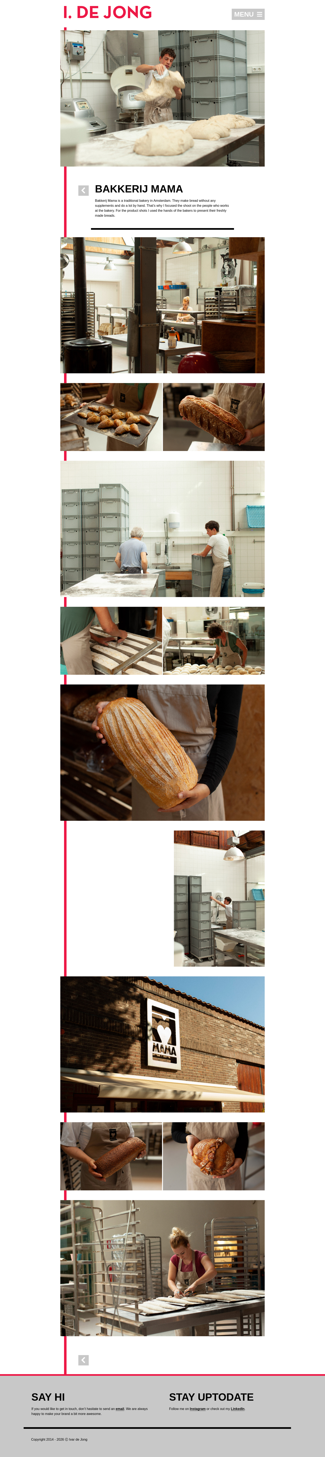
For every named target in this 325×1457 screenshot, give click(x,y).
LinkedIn (238, 1409)
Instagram (198, 1409)
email (120, 1409)
